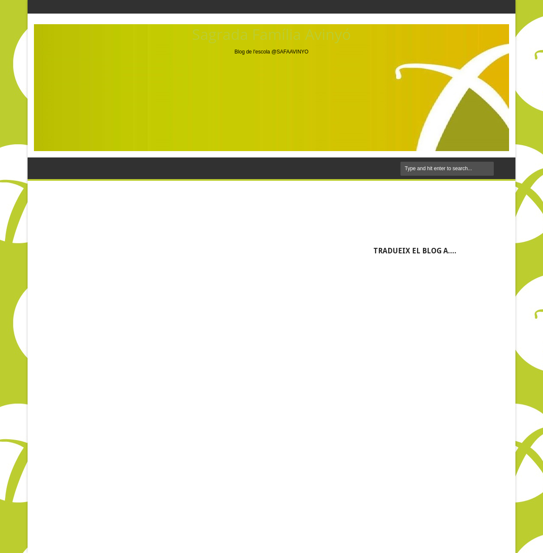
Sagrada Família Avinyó (271, 34)
